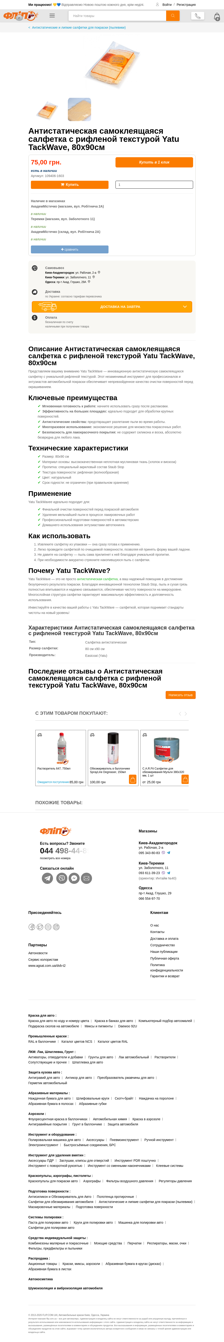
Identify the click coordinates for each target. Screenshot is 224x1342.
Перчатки (135, 1243)
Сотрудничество (162, 945)
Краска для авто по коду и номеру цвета (58, 1021)
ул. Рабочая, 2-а (151, 847)
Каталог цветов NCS (77, 1041)
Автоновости (37, 953)
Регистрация (186, 5)
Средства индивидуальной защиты (58, 1238)
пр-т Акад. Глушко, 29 (155, 893)
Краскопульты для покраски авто (53, 1181)
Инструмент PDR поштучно (135, 1160)
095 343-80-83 (149, 853)
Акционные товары (42, 1264)
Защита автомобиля (123, 1124)
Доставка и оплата (164, 938)
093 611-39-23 (149, 873)
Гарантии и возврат (165, 976)
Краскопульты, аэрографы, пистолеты (60, 1176)
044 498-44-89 (80, 850)
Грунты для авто (101, 1057)
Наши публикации (164, 952)
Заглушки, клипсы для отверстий (84, 1160)
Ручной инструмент (159, 1140)
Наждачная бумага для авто (49, 1098)
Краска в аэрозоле (146, 1119)
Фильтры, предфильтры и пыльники (55, 1248)
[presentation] (180, 713)
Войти (167, 5)
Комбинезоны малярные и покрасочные (58, 1243)
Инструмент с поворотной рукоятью (55, 1166)
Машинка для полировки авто (141, 1222)
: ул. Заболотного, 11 (70, 277)
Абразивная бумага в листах (49, 1269)
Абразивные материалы (49, 1093)
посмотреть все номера (55, 858)
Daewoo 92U (127, 1026)
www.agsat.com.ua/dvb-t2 (47, 965)
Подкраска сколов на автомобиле (53, 1026)
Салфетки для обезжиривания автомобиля (60, 1202)
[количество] (154, 185)
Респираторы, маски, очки (166, 1243)
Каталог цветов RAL (113, 1041)
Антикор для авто (79, 1078)
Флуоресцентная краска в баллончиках (57, 1119)
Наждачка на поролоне (156, 1098)
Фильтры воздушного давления (129, 1181)
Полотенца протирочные (115, 1197)
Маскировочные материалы (49, 1207)
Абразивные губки (92, 1104)
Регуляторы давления (175, 1181)
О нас (154, 925)
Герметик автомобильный (47, 1083)
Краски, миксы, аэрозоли (81, 1264)
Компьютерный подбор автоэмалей (165, 1021)
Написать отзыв (181, 695)
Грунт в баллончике (87, 1124)
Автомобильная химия (110, 1119)
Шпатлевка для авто (87, 1062)
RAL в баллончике (42, 1041)
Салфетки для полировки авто (51, 1228)
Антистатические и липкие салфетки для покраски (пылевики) (145, 1202)
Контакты (157, 932)
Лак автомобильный (134, 1057)
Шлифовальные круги (92, 1098)
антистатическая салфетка (97, 579)
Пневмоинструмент (124, 1140)
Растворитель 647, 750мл (53, 768)
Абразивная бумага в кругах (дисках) (133, 1264)
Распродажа (39, 1258)
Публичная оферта (164, 958)
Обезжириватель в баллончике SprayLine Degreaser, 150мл (110, 770)
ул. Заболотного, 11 (153, 868)
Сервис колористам (43, 959)
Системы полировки (45, 1217)
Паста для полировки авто (48, 1222)
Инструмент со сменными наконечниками (119, 1166)
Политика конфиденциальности (166, 967)
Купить (70, 185)
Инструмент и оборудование (52, 1134)
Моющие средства (108, 1243)
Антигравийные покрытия (47, 1124)
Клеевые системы (169, 1166)
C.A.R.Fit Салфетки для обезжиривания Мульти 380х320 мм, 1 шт (163, 772)
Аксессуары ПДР (41, 1160)
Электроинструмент (43, 1145)
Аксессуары (95, 1140)
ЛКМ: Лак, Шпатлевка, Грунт (52, 1052)
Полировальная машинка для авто (54, 1140)
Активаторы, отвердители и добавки (55, 1057)
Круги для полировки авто (93, 1222)
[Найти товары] (117, 15)
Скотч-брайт (124, 1098)
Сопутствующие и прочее (47, 1062)
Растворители (165, 1057)
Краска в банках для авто (114, 1021)
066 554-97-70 (149, 898)
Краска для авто (42, 1015)
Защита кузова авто (45, 1072)
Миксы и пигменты (99, 1026)
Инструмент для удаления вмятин (56, 1155)
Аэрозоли (37, 1114)
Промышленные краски (48, 1036)
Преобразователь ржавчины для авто (125, 1078)
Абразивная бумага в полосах (50, 1104)
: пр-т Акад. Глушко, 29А (68, 282)
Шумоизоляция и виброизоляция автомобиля (65, 1288)
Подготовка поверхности (49, 1191)
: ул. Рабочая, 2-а (73, 272)
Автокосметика (40, 1279)
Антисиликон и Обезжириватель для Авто (59, 1197)
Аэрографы (92, 1181)
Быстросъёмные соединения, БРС (90, 1145)
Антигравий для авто (44, 1078)
